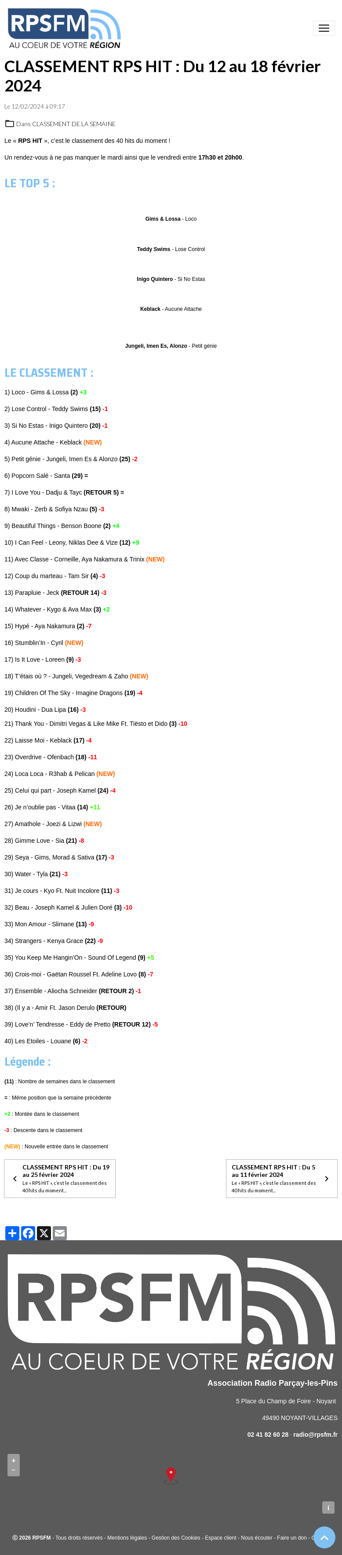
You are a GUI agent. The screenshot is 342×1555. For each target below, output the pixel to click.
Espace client (220, 1538)
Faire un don (291, 1538)
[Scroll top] (324, 1537)
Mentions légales (127, 1538)
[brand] (66, 28)
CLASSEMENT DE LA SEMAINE (74, 123)
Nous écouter (256, 1538)
